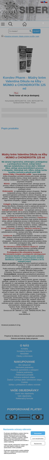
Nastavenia (38, 443)
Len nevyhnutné (37, 438)
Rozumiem (38, 433)
